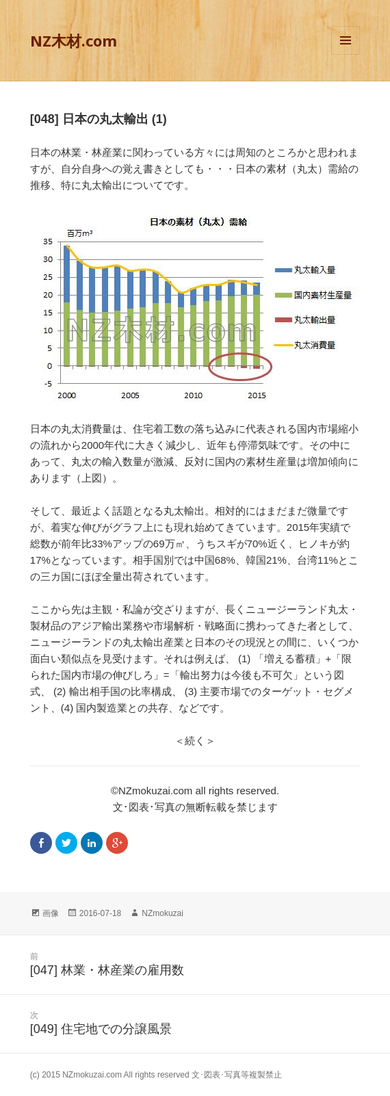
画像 (50, 913)
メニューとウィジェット (345, 54)
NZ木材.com (73, 40)
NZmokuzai (162, 913)
